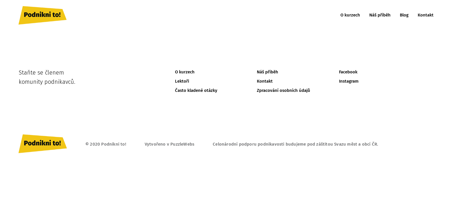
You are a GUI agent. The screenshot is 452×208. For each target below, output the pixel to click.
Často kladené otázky (196, 90)
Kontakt (426, 15)
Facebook (348, 72)
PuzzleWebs (182, 144)
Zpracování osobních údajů (283, 90)
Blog (404, 15)
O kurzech (350, 15)
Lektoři (182, 81)
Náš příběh (380, 15)
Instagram (349, 81)
